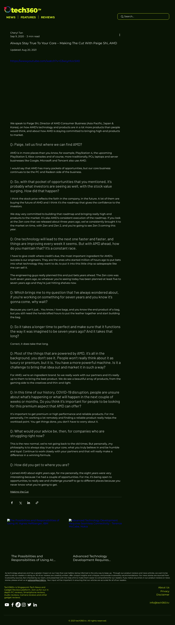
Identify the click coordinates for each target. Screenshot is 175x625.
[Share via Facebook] (12, 502)
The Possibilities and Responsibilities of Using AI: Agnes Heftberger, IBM (32, 558)
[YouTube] (6, 604)
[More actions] (120, 35)
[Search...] (143, 16)
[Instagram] (23, 604)
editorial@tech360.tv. (37, 580)
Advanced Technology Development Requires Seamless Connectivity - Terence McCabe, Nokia (91, 558)
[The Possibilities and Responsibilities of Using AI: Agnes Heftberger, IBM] (35, 534)
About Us (163, 587)
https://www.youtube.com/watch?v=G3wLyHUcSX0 (45, 61)
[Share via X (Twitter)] (20, 502)
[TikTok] (18, 604)
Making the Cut (19, 491)
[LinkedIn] (35, 604)
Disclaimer (162, 594)
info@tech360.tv (159, 602)
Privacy (164, 591)
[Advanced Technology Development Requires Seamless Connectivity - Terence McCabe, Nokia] (97, 534)
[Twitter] (29, 604)
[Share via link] (37, 502)
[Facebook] (12, 604)
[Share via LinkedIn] (28, 502)
